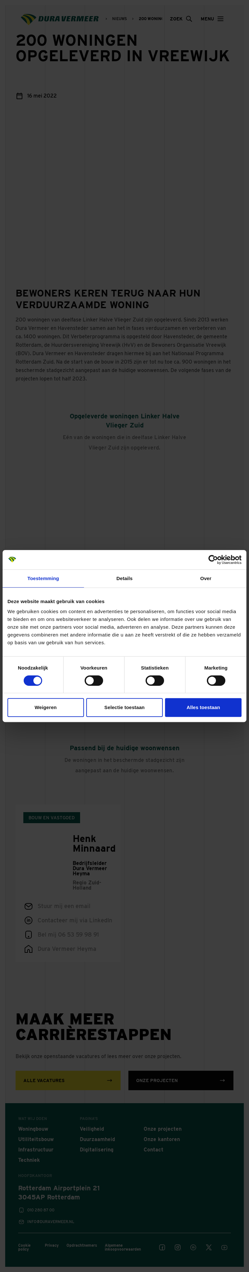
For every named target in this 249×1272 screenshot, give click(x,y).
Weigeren (46, 707)
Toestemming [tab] (43, 578)
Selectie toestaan (124, 707)
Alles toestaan (203, 707)
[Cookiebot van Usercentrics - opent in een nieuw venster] (213, 560)
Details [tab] (124, 578)
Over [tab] (205, 578)
